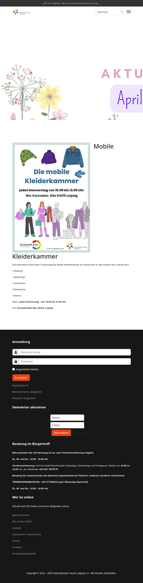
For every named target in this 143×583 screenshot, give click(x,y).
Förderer (17, 547)
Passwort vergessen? (24, 398)
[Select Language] (109, 11)
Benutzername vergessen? (27, 391)
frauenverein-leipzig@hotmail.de (81, 3)
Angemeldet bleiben (27, 369)
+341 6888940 (53, 3)
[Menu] (129, 12)
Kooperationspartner (24, 553)
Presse (16, 540)
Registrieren (20, 385)
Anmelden (21, 378)
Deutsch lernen (21, 515)
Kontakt (16, 528)
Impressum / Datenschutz (27, 534)
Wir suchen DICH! (22, 521)
